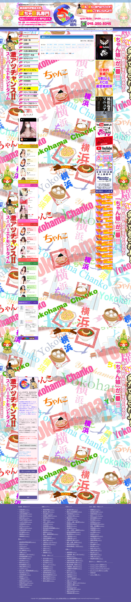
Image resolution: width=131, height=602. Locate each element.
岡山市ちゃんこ (94, 552)
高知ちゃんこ (94, 542)
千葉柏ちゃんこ (47, 536)
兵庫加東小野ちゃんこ (73, 593)
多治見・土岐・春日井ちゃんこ (76, 522)
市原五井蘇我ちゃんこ (49, 538)
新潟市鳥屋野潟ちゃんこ (50, 575)
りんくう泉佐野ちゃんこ (74, 579)
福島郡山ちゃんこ (24, 534)
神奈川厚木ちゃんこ (25, 566)
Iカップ (87, 47)
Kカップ (49, 50)
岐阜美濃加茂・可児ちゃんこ (75, 546)
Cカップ (49, 47)
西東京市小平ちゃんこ (49, 544)
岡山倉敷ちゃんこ (95, 544)
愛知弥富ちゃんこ (72, 518)
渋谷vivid (93, 572)
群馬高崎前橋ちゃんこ (25, 556)
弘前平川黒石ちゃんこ (25, 520)
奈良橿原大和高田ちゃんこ (74, 558)
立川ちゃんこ (23, 546)
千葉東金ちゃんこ (24, 579)
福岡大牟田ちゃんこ (96, 554)
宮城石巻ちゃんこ (24, 512)
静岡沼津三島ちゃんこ (73, 540)
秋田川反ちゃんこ (24, 518)
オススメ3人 (81, 44)
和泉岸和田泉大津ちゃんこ (74, 562)
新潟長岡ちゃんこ (48, 566)
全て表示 (49, 44)
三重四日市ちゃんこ (72, 520)
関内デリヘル (22, 182)
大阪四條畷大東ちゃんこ (74, 589)
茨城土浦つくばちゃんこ (26, 583)
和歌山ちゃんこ (71, 556)
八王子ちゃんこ (23, 568)
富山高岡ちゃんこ (48, 560)
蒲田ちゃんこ (47, 550)
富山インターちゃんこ (49, 564)
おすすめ (60, 44)
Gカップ (74, 47)
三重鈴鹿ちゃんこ (72, 538)
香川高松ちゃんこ (95, 520)
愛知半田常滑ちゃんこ (73, 544)
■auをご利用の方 (23, 454)
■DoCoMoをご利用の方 (25, 452)
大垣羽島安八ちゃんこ (73, 514)
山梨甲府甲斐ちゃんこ (49, 570)
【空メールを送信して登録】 (28, 471)
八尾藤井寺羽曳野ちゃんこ (74, 568)
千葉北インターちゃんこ (50, 542)
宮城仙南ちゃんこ (24, 510)
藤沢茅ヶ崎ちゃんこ (48, 512)
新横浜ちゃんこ (47, 532)
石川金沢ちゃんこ (48, 562)
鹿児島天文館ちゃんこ (96, 512)
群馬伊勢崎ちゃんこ (48, 510)
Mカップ (61, 50)
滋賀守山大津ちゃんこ (73, 591)
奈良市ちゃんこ (71, 570)
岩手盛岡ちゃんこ (24, 532)
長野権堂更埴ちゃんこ (49, 572)
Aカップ (88, 44)
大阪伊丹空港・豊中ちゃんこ (75, 560)
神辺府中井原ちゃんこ (96, 558)
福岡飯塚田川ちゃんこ (96, 536)
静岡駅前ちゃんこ (72, 524)
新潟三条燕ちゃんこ (48, 581)
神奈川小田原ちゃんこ (25, 585)
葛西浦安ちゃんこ (48, 530)
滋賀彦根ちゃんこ (72, 552)
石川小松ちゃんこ (48, 558)
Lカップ (55, 50)
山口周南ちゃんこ (95, 532)
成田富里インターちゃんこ (27, 554)
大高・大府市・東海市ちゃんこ (76, 530)
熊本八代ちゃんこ (95, 548)
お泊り (74, 44)
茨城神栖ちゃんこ (48, 526)
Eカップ (62, 47)
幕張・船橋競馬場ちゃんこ (50, 534)
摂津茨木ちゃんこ (72, 587)
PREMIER (67, 44)
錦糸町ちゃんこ (23, 577)
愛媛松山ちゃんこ (95, 510)
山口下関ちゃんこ (95, 538)
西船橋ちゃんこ (47, 552)
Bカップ (43, 47)
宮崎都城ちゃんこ (95, 528)
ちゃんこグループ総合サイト (98, 564)
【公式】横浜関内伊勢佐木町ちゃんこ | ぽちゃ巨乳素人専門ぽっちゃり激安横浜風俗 (57, 598)
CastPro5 (97, 598)
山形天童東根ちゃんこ (25, 514)
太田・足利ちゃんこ (48, 522)
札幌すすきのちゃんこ (25, 528)
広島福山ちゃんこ (95, 522)
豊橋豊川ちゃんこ (72, 526)
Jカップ (43, 50)
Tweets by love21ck (24, 111)
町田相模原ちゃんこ (25, 564)
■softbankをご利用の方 (25, 455)
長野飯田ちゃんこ (48, 568)
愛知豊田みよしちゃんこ (74, 534)
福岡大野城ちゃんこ (96, 540)
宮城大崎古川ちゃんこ (25, 516)
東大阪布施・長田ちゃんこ (74, 564)
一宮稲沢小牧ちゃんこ (73, 516)
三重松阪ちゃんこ (72, 536)
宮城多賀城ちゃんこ (25, 530)
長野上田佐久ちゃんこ (49, 579)
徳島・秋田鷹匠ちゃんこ (97, 526)
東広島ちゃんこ (94, 546)
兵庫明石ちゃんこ (72, 575)
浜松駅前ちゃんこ (72, 528)
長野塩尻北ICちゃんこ (49, 577)
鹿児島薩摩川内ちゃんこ (97, 524)
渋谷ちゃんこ (47, 548)
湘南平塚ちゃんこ (48, 540)
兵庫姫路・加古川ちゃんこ (74, 566)
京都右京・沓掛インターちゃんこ (76, 583)
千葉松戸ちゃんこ (24, 587)
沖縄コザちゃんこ (95, 556)
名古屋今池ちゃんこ (72, 510)
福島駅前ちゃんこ (24, 536)
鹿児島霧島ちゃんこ (96, 518)
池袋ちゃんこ (47, 520)
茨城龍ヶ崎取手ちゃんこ (50, 516)
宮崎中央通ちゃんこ (96, 550)
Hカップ (81, 47)
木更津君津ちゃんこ (25, 575)
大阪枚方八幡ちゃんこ (73, 585)
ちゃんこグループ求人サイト (98, 566)
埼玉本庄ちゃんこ (24, 572)
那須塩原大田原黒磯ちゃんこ (51, 528)
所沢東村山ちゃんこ (48, 518)
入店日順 (51, 53)
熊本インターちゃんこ (96, 516)
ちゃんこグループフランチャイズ (99, 568)
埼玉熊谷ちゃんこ (24, 560)
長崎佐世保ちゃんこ (96, 514)
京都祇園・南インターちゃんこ (76, 554)
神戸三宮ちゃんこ (72, 572)
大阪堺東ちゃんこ (72, 577)
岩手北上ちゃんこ (24, 526)
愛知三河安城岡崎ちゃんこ (74, 512)
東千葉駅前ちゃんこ (25, 550)
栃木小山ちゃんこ (24, 562)
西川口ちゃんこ (23, 544)
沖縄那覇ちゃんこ (95, 530)
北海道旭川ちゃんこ (25, 524)
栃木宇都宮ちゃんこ (25, 558)
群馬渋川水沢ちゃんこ (25, 581)
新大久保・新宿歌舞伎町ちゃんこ (28, 570)
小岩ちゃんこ (47, 546)
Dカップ (56, 47)
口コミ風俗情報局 (31, 182)
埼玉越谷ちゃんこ (48, 514)
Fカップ (68, 47)
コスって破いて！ (95, 575)
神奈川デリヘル (22, 260)
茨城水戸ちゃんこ (24, 548)
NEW (55, 44)
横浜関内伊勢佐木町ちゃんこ (27, 542)
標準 (47, 53)
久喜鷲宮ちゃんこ (48, 524)
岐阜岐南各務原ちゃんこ (74, 532)
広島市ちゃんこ (94, 534)
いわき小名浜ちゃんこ (25, 522)
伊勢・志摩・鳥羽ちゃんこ (74, 542)
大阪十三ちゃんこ (72, 581)
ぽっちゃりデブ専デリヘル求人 (99, 570)
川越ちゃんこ (23, 552)
